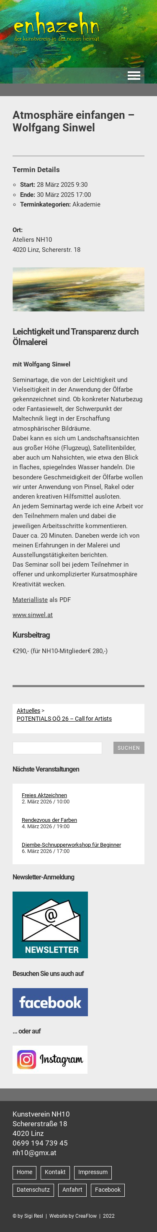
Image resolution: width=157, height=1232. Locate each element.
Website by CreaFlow (73, 1216)
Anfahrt (72, 1189)
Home (24, 1172)
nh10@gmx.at (35, 1152)
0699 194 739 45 (40, 1143)
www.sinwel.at (33, 615)
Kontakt (55, 1172)
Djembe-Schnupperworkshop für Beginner (71, 845)
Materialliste (30, 600)
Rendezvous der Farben (49, 820)
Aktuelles (28, 710)
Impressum (93, 1172)
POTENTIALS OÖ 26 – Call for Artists (64, 718)
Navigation (134, 75)
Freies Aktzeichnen (44, 795)
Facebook (108, 1189)
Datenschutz (33, 1189)
